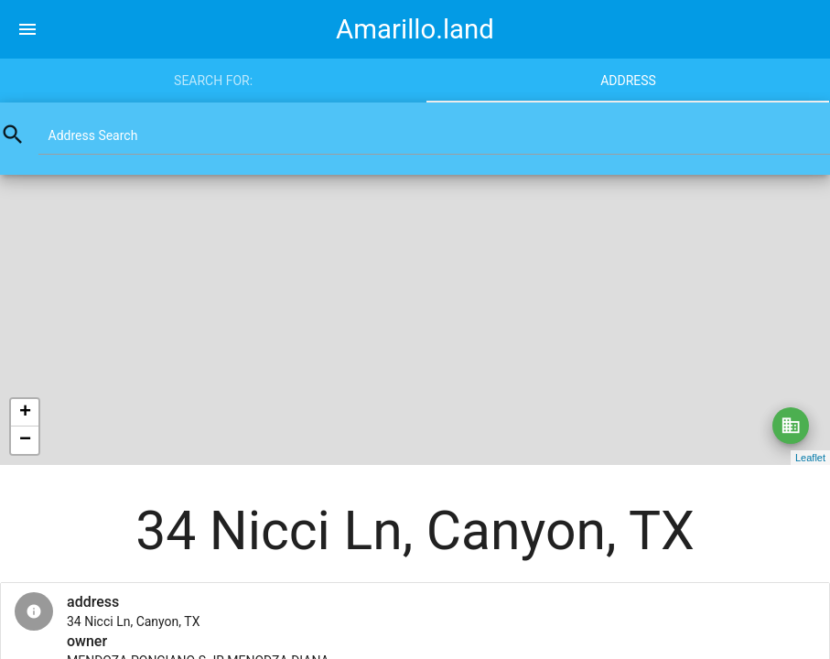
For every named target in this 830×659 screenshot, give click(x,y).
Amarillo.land (415, 29)
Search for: (213, 80)
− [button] (25, 440)
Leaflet (810, 457)
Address (628, 80)
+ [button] (25, 413)
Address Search (93, 135)
